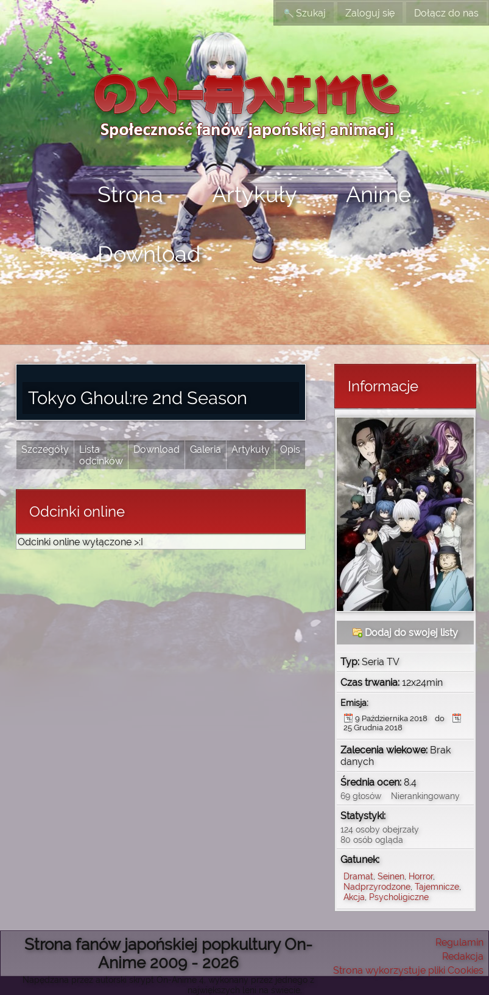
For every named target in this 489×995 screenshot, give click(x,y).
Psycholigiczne (399, 897)
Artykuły (254, 194)
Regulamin (459, 942)
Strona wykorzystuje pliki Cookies (408, 970)
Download (148, 254)
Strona (130, 194)
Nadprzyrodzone (376, 886)
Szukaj (305, 13)
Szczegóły (45, 449)
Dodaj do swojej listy (405, 632)
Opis (290, 449)
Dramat (358, 876)
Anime (378, 194)
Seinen (391, 876)
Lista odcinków (101, 455)
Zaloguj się (370, 13)
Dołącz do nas (446, 13)
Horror (421, 876)
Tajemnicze (437, 886)
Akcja (354, 897)
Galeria (205, 449)
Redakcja (463, 956)
